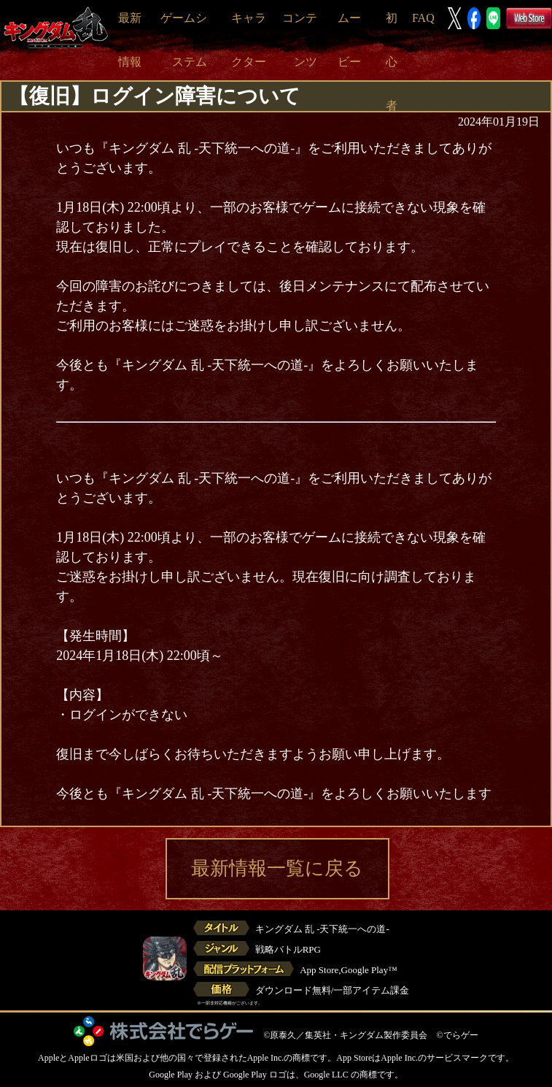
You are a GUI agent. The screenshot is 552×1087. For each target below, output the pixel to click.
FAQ (423, 18)
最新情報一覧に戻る (277, 868)
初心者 (391, 62)
